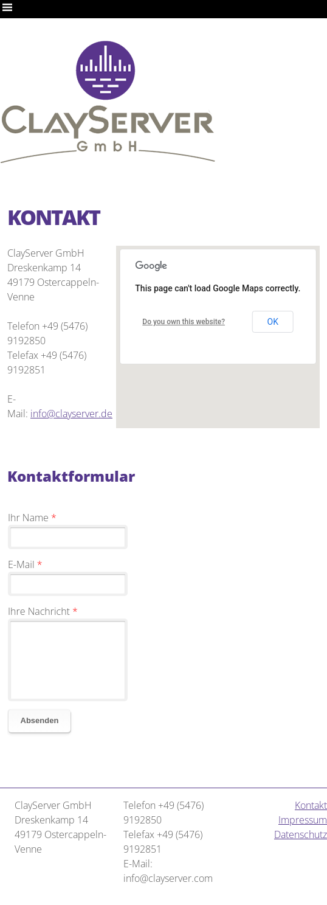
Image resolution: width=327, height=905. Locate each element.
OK (272, 322)
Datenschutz (300, 834)
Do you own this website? (183, 321)
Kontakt (311, 805)
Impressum (302, 820)
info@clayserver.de (71, 413)
